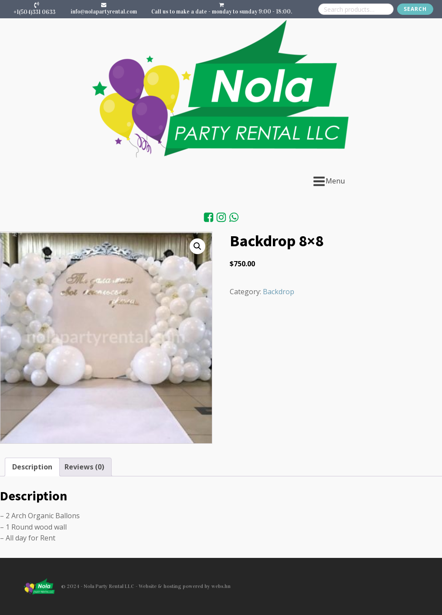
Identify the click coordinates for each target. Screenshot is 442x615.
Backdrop (278, 291)
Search (415, 9)
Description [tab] (32, 467)
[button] (197, 246)
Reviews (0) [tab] (84, 467)
